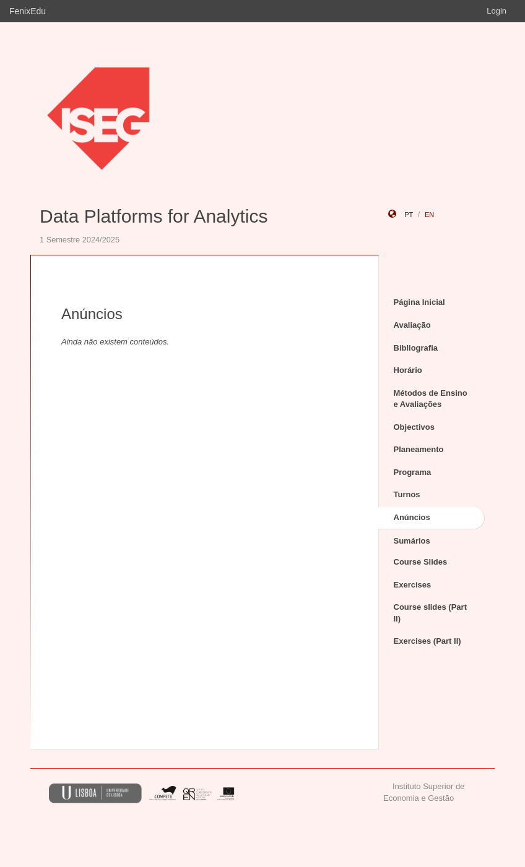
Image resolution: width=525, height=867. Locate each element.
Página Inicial (419, 302)
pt (408, 214)
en (429, 214)
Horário (408, 370)
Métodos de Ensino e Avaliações (430, 398)
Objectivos (414, 427)
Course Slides (421, 561)
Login (496, 10)
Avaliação (412, 325)
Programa (413, 472)
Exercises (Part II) (427, 641)
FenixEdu (27, 11)
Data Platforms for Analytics (153, 216)
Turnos (407, 494)
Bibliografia (416, 347)
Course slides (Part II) (430, 612)
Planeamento (419, 449)
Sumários (412, 540)
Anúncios (412, 517)
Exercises (413, 584)
